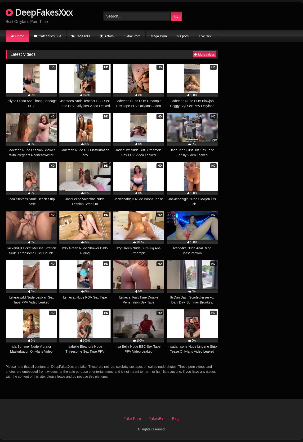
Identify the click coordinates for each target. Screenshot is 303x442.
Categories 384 (50, 36)
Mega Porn (159, 36)
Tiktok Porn (132, 36)
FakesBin (157, 419)
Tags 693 (83, 36)
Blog (175, 419)
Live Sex (205, 36)
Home (19, 36)
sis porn (183, 36)
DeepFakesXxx (39, 12)
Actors (109, 36)
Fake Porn (132, 419)
